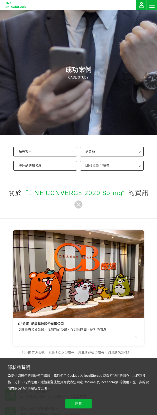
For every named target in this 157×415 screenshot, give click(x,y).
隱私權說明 (39, 389)
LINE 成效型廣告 (92, 353)
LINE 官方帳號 (34, 353)
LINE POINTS (119, 353)
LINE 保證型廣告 (62, 353)
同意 (78, 403)
